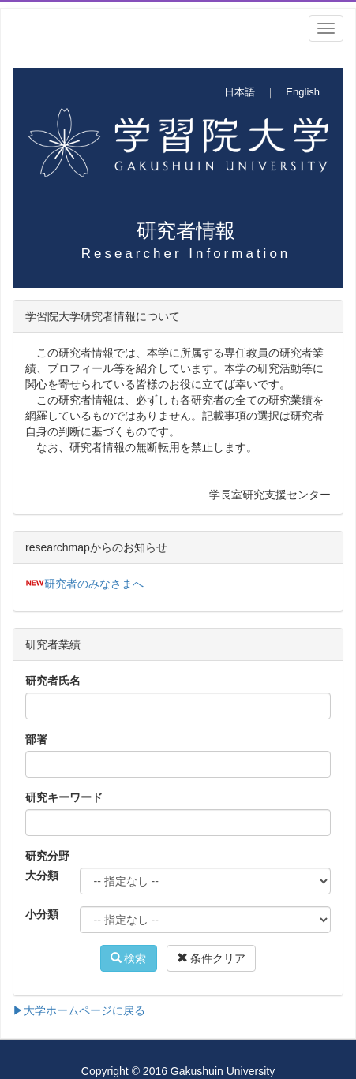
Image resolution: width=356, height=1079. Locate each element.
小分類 (41, 914)
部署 (36, 739)
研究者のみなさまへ (94, 583)
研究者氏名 (53, 680)
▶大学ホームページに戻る (79, 1010)
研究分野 (47, 855)
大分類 (41, 875)
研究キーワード (64, 797)
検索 (129, 958)
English (303, 92)
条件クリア (211, 958)
